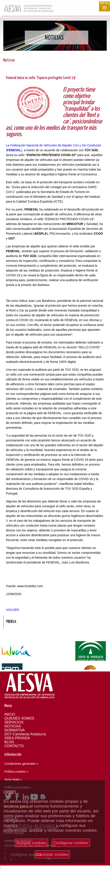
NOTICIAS (12, 726)
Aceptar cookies (31, 842)
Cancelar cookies (52, 854)
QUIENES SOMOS (19, 718)
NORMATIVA (14, 730)
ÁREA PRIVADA (17, 738)
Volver (12, 610)
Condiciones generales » (21, 763)
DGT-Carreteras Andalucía (25, 734)
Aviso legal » (13, 779)
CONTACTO (14, 746)
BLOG (9, 742)
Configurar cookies (70, 842)
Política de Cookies (37, 825)
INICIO (9, 714)
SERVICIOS (13, 722)
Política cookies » (16, 771)
